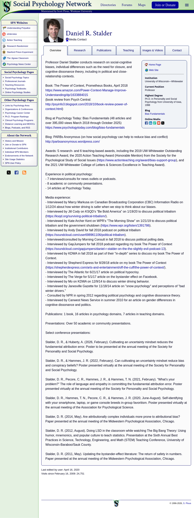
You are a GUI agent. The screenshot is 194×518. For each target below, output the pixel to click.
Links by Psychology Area (17, 105)
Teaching (128, 50)
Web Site (153, 70)
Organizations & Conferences (19, 109)
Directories (108, 5)
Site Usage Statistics (15, 159)
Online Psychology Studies (17, 92)
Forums (127, 5)
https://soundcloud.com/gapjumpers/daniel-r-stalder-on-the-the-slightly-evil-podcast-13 (105, 248)
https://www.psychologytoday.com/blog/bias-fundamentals (85, 127)
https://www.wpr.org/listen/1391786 (125, 225)
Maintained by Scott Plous (55, 11)
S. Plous (187, 503)
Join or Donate (165, 5)
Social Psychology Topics (17, 77)
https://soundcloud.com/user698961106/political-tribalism (85, 234)
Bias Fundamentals (155, 113)
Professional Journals (15, 81)
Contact (177, 50)
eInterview (12, 34)
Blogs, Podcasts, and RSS (17, 127)
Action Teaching (14, 40)
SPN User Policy (13, 163)
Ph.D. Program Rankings (17, 116)
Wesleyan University (81, 11)
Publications (104, 50)
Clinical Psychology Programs (19, 120)
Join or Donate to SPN (15, 144)
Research (80, 50)
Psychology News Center (19, 64)
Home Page (155, 64)
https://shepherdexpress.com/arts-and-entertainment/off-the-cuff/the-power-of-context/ (105, 267)
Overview (55, 50)
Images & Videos (152, 50)
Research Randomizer (17, 46)
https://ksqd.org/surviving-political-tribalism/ (76, 216)
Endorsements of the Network (19, 155)
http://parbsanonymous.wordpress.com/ (72, 141)
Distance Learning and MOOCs (20, 124)
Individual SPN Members (17, 152)
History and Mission (14, 141)
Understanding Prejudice (18, 28)
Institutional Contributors (16, 148)
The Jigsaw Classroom (18, 58)
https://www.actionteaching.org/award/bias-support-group (137, 160)
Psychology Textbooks (15, 88)
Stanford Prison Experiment (20, 52)
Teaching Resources (14, 85)
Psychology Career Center (17, 113)
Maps (142, 5)
